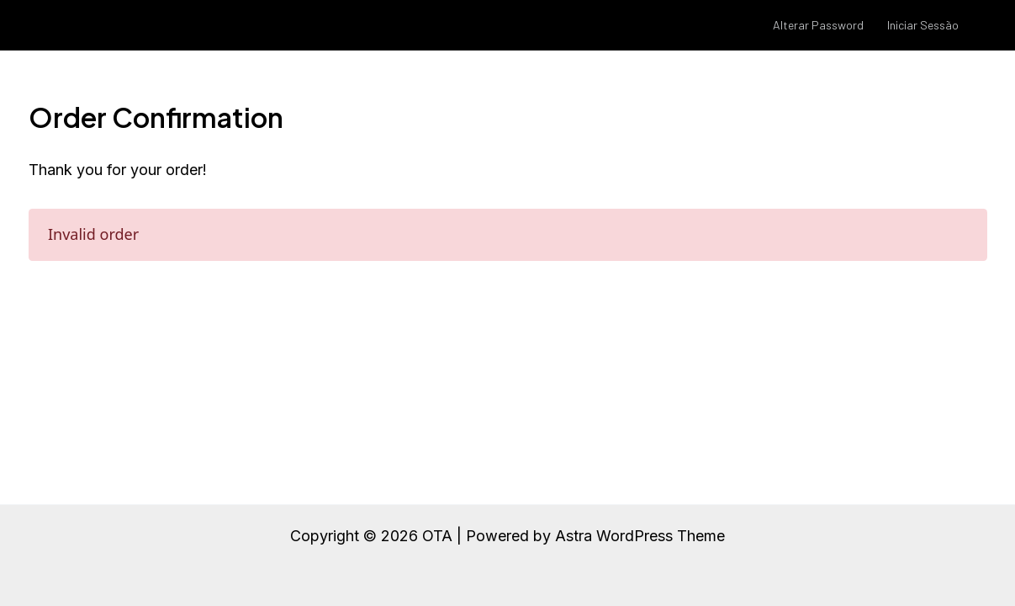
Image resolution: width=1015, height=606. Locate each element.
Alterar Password (818, 25)
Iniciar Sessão (923, 25)
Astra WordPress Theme (640, 536)
